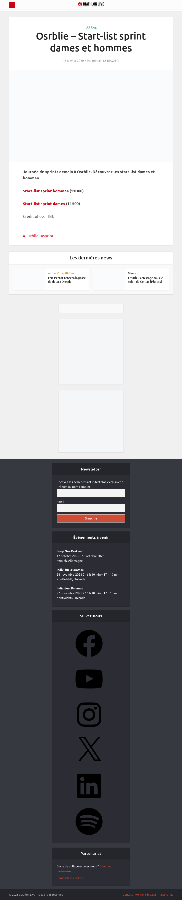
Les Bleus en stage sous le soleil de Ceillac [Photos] (145, 280)
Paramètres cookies (70, 878)
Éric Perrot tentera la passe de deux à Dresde (67, 280)
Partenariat (166, 894)
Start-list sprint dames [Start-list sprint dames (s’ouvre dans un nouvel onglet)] (44, 203)
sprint (48, 235)
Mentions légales (145, 894)
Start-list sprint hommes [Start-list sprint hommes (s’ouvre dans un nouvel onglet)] (46, 190)
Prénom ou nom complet (73, 486)
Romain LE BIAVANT (105, 60)
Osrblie (32, 235)
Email (60, 502)
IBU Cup (91, 27)
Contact (128, 894)
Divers (132, 273)
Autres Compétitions (61, 273)
